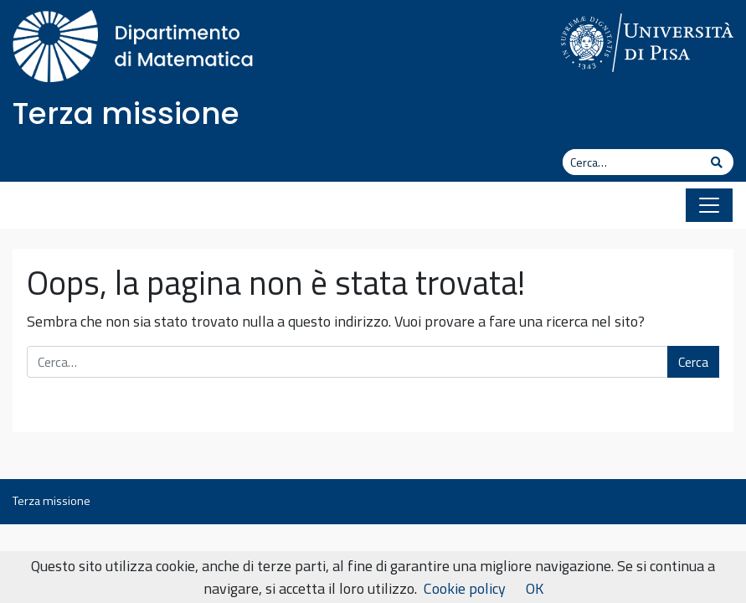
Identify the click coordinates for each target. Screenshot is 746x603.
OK (534, 588)
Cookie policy (465, 588)
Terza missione (126, 113)
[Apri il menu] (709, 205)
